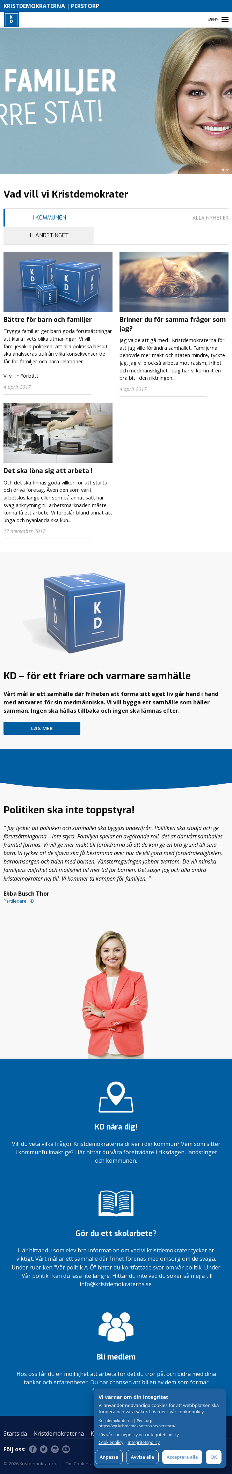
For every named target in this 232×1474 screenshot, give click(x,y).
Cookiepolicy (111, 1442)
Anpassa (109, 1457)
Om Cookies (78, 1463)
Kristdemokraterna (59, 1433)
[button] (223, 170)
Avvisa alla (142, 1457)
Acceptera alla (182, 1457)
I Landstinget (49, 235)
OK (213, 1457)
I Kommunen (49, 217)
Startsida (15, 1433)
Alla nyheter (211, 217)
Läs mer (42, 728)
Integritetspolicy (144, 1442)
